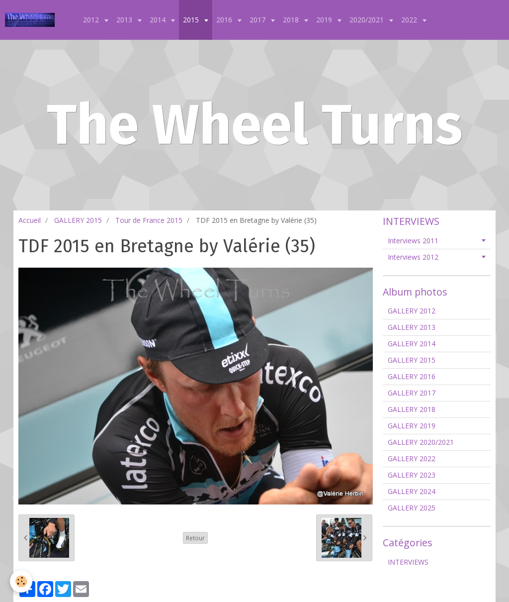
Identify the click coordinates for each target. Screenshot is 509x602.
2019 (325, 19)
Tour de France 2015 (148, 220)
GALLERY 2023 (411, 475)
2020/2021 (367, 19)
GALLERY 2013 (411, 327)
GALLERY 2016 (411, 376)
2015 (192, 19)
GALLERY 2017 (411, 393)
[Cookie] (21, 581)
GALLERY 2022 (411, 458)
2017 (258, 19)
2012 (92, 19)
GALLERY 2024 (411, 491)
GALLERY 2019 (411, 425)
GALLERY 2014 (411, 343)
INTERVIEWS (408, 562)
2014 (159, 19)
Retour (195, 538)
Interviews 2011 (413, 240)
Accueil (29, 220)
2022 (410, 19)
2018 (292, 19)
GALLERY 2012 (411, 310)
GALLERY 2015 (78, 220)
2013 (125, 19)
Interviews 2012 (413, 257)
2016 (225, 19)
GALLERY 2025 (411, 507)
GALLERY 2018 (411, 409)
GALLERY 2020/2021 (421, 442)
